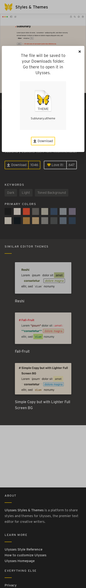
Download (43, 141)
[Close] (79, 51)
